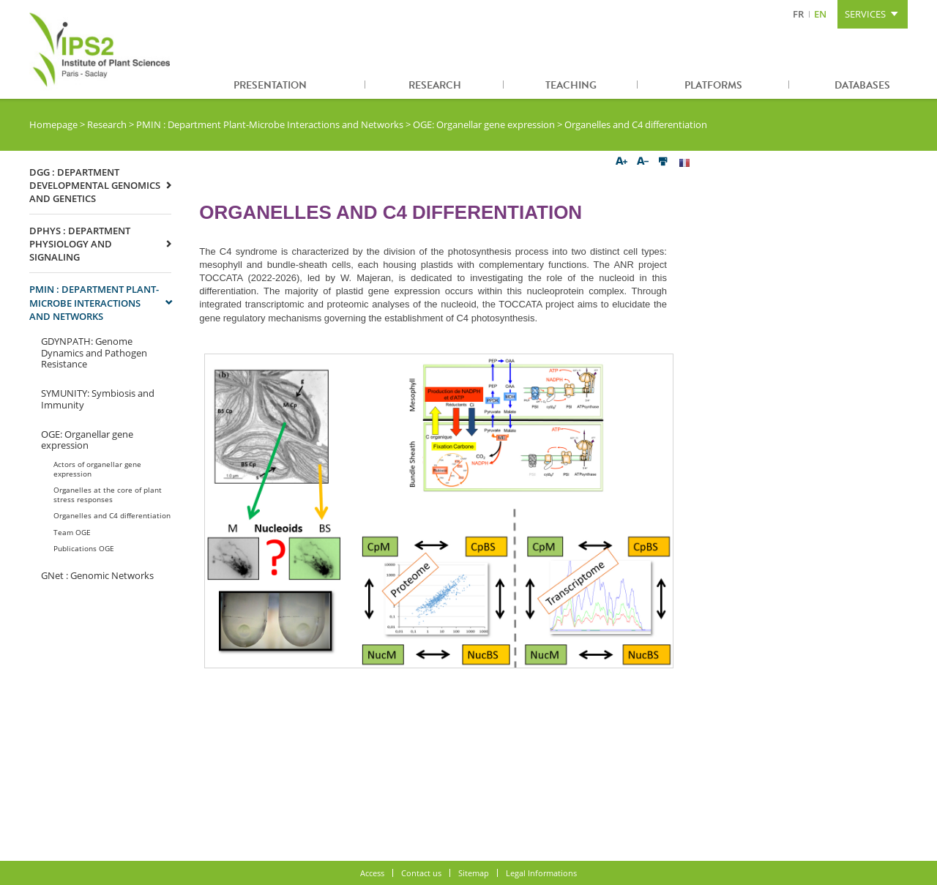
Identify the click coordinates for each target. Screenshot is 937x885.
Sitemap (473, 873)
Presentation (270, 85)
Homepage (53, 124)
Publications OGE (83, 548)
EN (820, 13)
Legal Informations (541, 873)
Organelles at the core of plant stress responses (107, 494)
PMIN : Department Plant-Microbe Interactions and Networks (269, 124)
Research (434, 85)
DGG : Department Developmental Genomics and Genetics (94, 185)
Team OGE (72, 532)
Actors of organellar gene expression (97, 468)
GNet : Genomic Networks (97, 575)
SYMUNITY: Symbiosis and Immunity (97, 399)
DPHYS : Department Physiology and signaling (79, 244)
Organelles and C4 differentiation (112, 515)
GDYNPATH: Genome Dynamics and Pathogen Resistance (94, 352)
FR (798, 13)
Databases (862, 85)
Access (372, 873)
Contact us (421, 873)
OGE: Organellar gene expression (484, 124)
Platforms (713, 85)
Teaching (571, 85)
